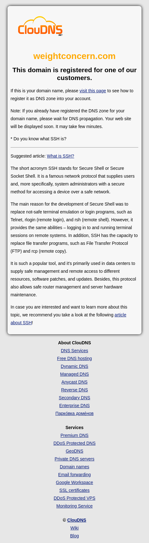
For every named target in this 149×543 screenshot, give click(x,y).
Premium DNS (74, 435)
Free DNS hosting (74, 358)
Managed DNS (74, 374)
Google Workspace (74, 482)
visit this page (93, 90)
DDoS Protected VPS (74, 498)
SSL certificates (74, 490)
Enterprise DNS (74, 405)
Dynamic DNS (74, 366)
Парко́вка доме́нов (74, 413)
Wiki (74, 527)
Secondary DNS (74, 397)
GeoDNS (74, 451)
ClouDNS (76, 520)
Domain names (74, 466)
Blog (74, 535)
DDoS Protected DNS (75, 443)
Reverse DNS (74, 389)
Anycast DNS (74, 381)
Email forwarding (74, 474)
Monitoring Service (74, 505)
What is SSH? (60, 156)
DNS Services (74, 350)
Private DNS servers (75, 458)
